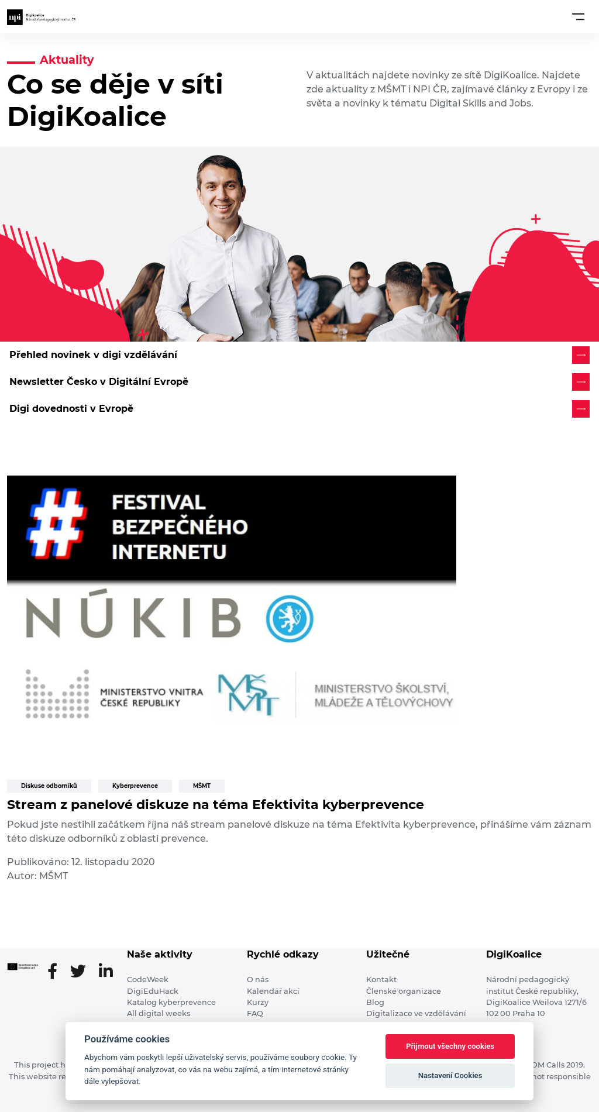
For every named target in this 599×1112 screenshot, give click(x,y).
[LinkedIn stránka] (106, 972)
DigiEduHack (152, 991)
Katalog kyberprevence (171, 1002)
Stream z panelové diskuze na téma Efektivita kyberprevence (215, 805)
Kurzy (257, 1002)
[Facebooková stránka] (57, 972)
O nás (257, 979)
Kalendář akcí (273, 991)
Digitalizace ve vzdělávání (416, 1013)
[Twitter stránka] (82, 972)
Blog (375, 1002)
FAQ (255, 1013)
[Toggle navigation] (578, 16)
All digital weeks (158, 1013)
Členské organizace (403, 991)
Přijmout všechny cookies (450, 1046)
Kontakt (381, 979)
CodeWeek (147, 979)
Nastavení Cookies (450, 1075)
